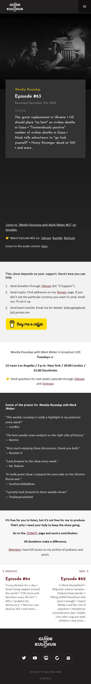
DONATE (32, 533)
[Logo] (14, 7)
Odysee (46, 238)
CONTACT (45, 679)
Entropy (48, 383)
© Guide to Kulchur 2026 (45, 672)
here (44, 246)
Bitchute (69, 238)
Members (15, 549)
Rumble (57, 238)
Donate (61, 292)
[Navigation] (84, 6)
